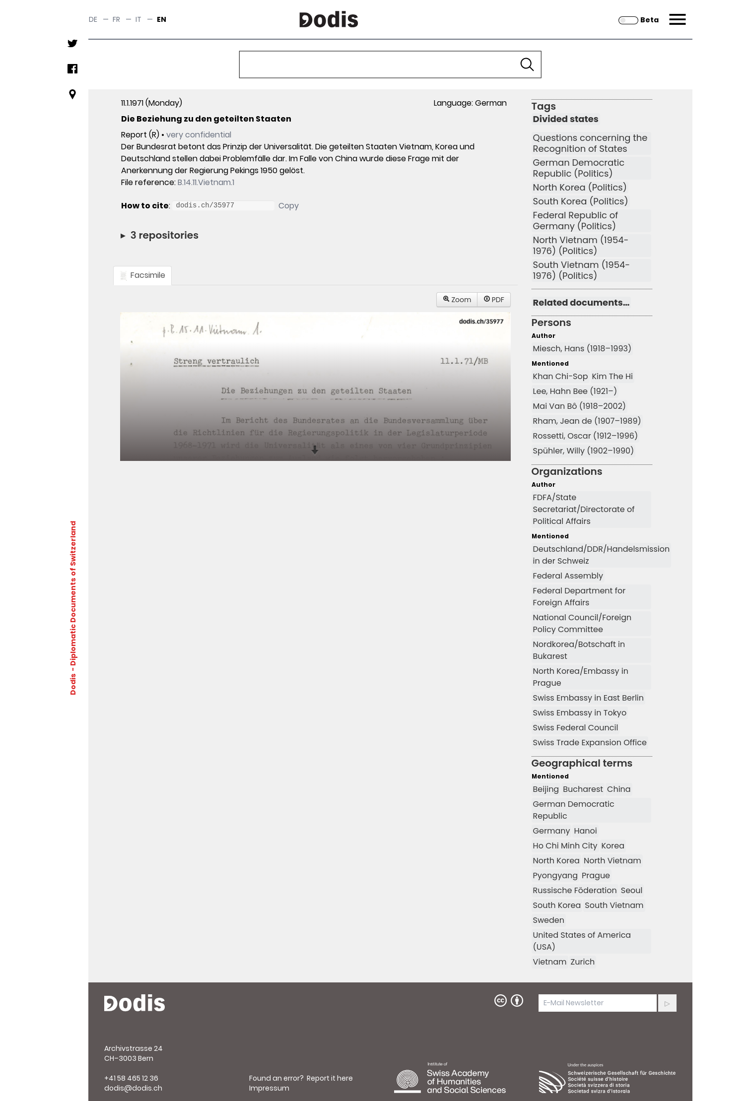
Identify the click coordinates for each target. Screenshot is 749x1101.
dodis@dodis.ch (133, 1088)
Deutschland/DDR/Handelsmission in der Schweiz (601, 555)
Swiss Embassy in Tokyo (580, 712)
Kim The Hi (612, 376)
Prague (596, 875)
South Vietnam (614, 905)
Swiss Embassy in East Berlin (588, 698)
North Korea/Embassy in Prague (580, 677)
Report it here (330, 1078)
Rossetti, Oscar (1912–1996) (585, 436)
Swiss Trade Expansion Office (590, 742)
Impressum (269, 1088)
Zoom (457, 300)
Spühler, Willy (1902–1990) (583, 450)
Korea (613, 845)
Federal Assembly (568, 576)
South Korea (557, 905)
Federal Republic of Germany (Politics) (575, 220)
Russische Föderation (575, 890)
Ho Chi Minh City (565, 845)
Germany (551, 831)
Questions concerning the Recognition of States (590, 143)
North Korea (556, 860)
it (138, 19)
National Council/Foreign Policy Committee (582, 623)
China (619, 789)
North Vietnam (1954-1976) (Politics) (581, 245)
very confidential (198, 134)
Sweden (548, 920)
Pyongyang (555, 875)
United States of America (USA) (582, 941)
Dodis (72, 684)
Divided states (566, 119)
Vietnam (550, 962)
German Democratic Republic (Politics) (579, 168)
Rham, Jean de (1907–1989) (587, 421)
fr (116, 19)
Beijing (546, 789)
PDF (493, 300)
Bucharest (583, 789)
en (161, 19)
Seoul (632, 890)
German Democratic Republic (573, 810)
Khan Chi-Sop (560, 376)
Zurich (583, 962)
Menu (676, 13)
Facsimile (142, 275)
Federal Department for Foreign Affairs (579, 596)
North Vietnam (612, 860)
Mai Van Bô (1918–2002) (579, 406)
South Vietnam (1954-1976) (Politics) (581, 270)
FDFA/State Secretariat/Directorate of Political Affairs (584, 509)
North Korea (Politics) (580, 188)
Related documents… (581, 303)
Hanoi (585, 831)
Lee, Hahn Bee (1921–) (575, 391)
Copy (288, 205)
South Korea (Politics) (580, 201)
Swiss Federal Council (575, 727)
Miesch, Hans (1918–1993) (582, 348)
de (93, 19)
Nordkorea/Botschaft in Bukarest (579, 650)
